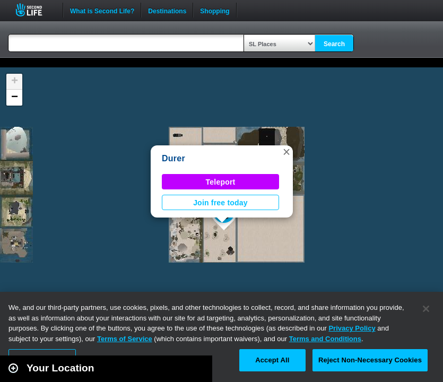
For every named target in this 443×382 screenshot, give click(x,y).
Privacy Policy (351, 328)
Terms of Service (124, 339)
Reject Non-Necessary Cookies (370, 360)
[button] (286, 151)
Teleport (221, 182)
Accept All (272, 360)
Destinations (167, 10)
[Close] (426, 308)
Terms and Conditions (325, 339)
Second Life (35, 10)
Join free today (220, 202)
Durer (173, 158)
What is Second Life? (102, 10)
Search (334, 44)
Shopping (214, 10)
